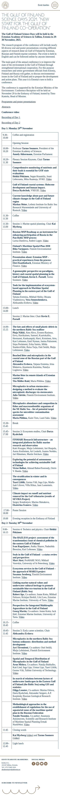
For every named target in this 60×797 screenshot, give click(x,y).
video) (16, 738)
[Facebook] (34, 765)
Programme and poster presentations (19, 101)
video (29, 735)
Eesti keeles (43, 5)
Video (49, 179)
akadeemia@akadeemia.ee (11, 769)
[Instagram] (38, 765)
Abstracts (6, 107)
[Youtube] (42, 765)
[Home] (5, 5)
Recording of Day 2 (11, 122)
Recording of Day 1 (11, 117)
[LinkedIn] (46, 765)
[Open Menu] (54, 5)
